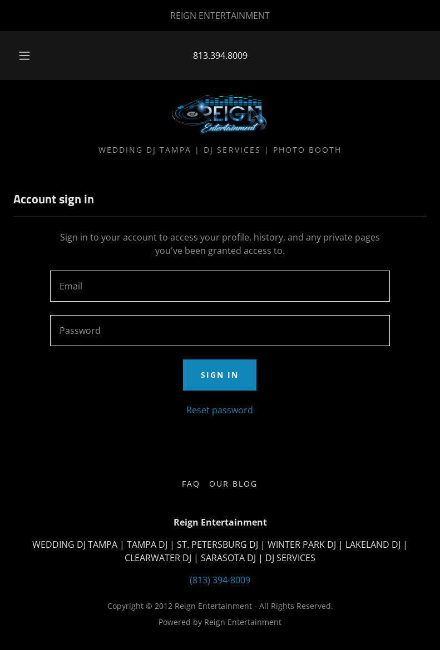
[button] (31, 55)
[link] (220, 115)
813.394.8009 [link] (220, 55)
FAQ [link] (191, 483)
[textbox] (220, 286)
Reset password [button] (219, 410)
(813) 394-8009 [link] (220, 580)
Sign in (220, 374)
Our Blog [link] (233, 483)
